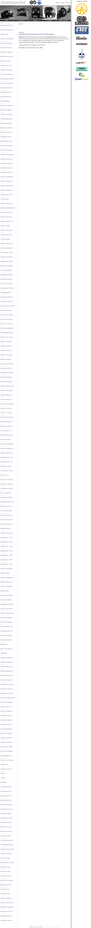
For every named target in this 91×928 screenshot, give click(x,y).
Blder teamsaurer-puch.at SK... (6, 87)
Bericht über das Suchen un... (6, 426)
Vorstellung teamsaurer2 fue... (6, 172)
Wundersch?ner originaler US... (7, 577)
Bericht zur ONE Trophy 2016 (6, 212)
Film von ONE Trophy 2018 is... (7, 83)
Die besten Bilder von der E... (6, 916)
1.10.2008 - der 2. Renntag (6, 853)
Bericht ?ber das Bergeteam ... (6, 711)
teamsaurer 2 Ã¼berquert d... (6, 190)
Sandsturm (2, 773)
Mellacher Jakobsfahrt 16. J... (6, 421)
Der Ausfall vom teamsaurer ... (6, 279)
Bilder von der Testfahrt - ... (6, 61)
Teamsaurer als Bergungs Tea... (7, 443)
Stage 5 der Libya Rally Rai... (6, 742)
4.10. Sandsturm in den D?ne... (7, 840)
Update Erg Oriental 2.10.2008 (6, 849)
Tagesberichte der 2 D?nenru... (6, 911)
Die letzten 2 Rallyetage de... (6, 898)
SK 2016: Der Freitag (4, 225)
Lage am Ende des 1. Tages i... (7, 252)
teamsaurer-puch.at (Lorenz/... (6, 159)
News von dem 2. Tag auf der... (7, 484)
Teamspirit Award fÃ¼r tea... (6, 92)
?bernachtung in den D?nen (6, 769)
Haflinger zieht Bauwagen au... (6, 662)
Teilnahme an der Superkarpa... (7, 56)
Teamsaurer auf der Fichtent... (6, 595)
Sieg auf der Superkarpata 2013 (7, 328)
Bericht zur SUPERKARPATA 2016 (7, 207)
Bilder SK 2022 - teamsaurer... (6, 52)
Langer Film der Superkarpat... (6, 390)
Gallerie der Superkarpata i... (6, 720)
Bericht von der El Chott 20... (6, 368)
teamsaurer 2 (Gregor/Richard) (6, 154)
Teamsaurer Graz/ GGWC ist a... (7, 403)
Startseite (58, 2)
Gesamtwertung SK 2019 (5, 96)
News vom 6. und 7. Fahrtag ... (6, 337)
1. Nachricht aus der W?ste (6, 920)
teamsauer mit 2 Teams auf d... (6, 105)
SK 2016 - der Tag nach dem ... (7, 230)
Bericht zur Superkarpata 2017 (6, 176)
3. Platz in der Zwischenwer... (6, 622)
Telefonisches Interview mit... (6, 399)
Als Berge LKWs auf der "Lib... (6, 809)
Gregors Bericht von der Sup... (6, 457)
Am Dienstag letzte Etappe (6, 639)
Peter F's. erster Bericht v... (6, 492)
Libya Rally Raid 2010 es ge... (6, 657)
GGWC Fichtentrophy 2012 (6, 377)
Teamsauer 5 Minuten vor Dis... (7, 221)
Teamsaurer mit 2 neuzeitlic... (6, 497)
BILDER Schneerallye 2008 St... (7, 907)
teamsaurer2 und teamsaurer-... (7, 163)
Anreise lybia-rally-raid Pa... (6, 786)
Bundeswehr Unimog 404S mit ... (7, 684)
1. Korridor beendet (4, 199)
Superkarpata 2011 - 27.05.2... (6, 564)
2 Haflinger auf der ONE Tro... (6, 118)
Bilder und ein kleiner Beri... (6, 826)
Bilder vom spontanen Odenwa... (7, 78)
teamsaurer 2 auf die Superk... (6, 256)
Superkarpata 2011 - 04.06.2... (6, 537)
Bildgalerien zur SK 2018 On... (6, 127)
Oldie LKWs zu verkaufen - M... (7, 297)
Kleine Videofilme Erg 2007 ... (6, 822)
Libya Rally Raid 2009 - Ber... (6, 715)
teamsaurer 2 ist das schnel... (6, 341)
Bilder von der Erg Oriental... (6, 831)
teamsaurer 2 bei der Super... (6, 203)
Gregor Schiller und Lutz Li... (6, 875)
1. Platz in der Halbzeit (5, 239)
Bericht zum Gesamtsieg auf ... (6, 319)
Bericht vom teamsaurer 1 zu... (6, 506)
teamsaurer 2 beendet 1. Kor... (6, 346)
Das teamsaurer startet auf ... (6, 47)
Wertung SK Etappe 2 (5, 101)
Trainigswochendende (5, 893)
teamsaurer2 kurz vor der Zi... (6, 194)
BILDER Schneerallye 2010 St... (7, 671)
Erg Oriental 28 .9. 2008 (5, 867)
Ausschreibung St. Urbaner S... (7, 301)
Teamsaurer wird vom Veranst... (7, 760)
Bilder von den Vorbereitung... (6, 804)
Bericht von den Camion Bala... (7, 417)
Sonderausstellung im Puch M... (7, 604)
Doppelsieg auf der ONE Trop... (7, 261)
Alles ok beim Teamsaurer (5, 439)
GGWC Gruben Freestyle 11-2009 (7, 697)
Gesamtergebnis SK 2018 (5, 136)
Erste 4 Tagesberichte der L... (6, 755)
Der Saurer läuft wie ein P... (6, 430)
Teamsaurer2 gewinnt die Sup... (7, 185)
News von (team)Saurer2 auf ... (7, 617)
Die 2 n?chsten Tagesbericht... (6, 751)
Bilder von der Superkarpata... (6, 733)
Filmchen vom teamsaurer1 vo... (7, 533)
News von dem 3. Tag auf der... (7, 479)
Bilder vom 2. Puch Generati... (6, 323)
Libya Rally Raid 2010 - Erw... (6, 631)
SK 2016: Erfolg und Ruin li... (6, 234)
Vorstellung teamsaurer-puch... (6, 167)
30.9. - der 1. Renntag (5, 858)
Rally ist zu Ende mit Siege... (6, 635)
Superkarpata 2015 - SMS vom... (7, 288)
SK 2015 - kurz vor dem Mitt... (6, 283)
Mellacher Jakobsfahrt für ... (6, 359)
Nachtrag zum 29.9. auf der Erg (7, 862)
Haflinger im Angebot (4, 573)
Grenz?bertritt (3, 782)
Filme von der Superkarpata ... (6, 43)
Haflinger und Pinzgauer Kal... (6, 181)
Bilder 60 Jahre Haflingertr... (6, 110)
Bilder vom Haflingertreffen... (6, 310)
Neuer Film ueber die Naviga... (6, 265)
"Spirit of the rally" (4, 764)
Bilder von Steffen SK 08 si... (6, 884)
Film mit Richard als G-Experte (6, 29)
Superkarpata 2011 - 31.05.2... (6, 550)
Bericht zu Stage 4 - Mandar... (6, 746)
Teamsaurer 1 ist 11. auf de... (6, 408)
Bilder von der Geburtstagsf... (6, 702)
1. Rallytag (2, 777)
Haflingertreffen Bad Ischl (5, 528)
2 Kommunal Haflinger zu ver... (6, 395)
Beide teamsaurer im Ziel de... (6, 145)
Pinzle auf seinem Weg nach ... (7, 568)
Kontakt (62, 2)
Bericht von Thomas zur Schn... (7, 902)
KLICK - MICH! (39, 47)
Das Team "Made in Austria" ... (6, 510)
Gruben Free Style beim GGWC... (7, 386)
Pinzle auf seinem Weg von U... (7, 515)
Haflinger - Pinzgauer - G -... (6, 706)
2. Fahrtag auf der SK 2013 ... (6, 350)
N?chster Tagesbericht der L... (6, 728)
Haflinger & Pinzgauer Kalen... (6, 69)
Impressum (67, 2)
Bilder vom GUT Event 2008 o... (7, 880)
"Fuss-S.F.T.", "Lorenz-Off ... (6, 412)
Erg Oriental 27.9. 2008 (5, 871)
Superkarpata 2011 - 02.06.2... (6, 546)
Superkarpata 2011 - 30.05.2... (6, 555)
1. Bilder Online (3, 653)
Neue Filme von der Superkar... (7, 314)
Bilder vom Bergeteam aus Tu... (7, 435)
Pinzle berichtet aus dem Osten (7, 501)
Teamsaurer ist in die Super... (6, 354)
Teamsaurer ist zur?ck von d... (6, 737)
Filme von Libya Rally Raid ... (6, 599)
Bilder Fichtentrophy (4, 590)
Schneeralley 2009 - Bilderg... (6, 818)
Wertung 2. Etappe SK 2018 (6, 141)
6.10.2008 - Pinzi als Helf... (6, 835)
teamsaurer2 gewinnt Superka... (7, 38)
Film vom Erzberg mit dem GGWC (7, 305)
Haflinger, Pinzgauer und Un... (6, 582)
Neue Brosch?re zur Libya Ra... (7, 693)
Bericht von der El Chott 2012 (6, 363)
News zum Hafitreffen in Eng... (6, 626)
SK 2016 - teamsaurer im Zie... (6, 243)
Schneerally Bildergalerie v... (6, 813)
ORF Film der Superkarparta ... (6, 74)
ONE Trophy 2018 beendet (6, 123)
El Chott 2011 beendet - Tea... (6, 461)
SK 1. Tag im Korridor (4, 889)
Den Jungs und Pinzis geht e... (6, 150)
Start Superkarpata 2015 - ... (6, 292)
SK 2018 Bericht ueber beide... (6, 114)
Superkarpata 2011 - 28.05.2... (6, 559)
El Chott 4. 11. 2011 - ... (5, 475)
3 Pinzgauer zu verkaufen (5, 466)
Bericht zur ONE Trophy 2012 (6, 381)
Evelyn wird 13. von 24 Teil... (6, 608)
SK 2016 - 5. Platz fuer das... (6, 216)
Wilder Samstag (3, 644)
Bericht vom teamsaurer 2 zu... (6, 132)
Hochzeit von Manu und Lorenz (7, 613)
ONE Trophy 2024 (4, 34)
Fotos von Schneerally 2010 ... (6, 680)
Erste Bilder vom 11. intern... (6, 65)
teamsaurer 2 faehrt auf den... (6, 25)
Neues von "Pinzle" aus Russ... (7, 519)
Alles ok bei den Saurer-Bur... (6, 648)
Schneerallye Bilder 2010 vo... (6, 666)
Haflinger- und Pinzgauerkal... (6, 586)
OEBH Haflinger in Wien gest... (6, 274)
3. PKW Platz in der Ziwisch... (6, 488)
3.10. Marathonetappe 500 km (6, 844)
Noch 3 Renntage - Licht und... (6, 470)
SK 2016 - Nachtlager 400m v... (7, 248)
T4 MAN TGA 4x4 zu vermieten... (7, 372)
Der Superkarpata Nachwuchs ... (7, 332)
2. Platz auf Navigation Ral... (6, 270)
